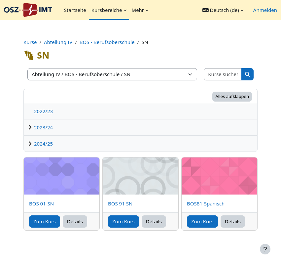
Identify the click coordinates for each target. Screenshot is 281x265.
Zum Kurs (44, 221)
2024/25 (43, 143)
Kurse (30, 42)
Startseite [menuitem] (75, 10)
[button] (223, 10)
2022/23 (43, 111)
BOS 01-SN (41, 203)
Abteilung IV (58, 42)
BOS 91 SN (120, 203)
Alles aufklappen (232, 96)
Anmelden (265, 10)
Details (75, 221)
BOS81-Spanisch (206, 203)
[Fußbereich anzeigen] (265, 249)
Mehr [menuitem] (138, 10)
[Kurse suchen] (223, 74)
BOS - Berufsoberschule (107, 42)
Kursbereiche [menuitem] (106, 10)
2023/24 (43, 127)
